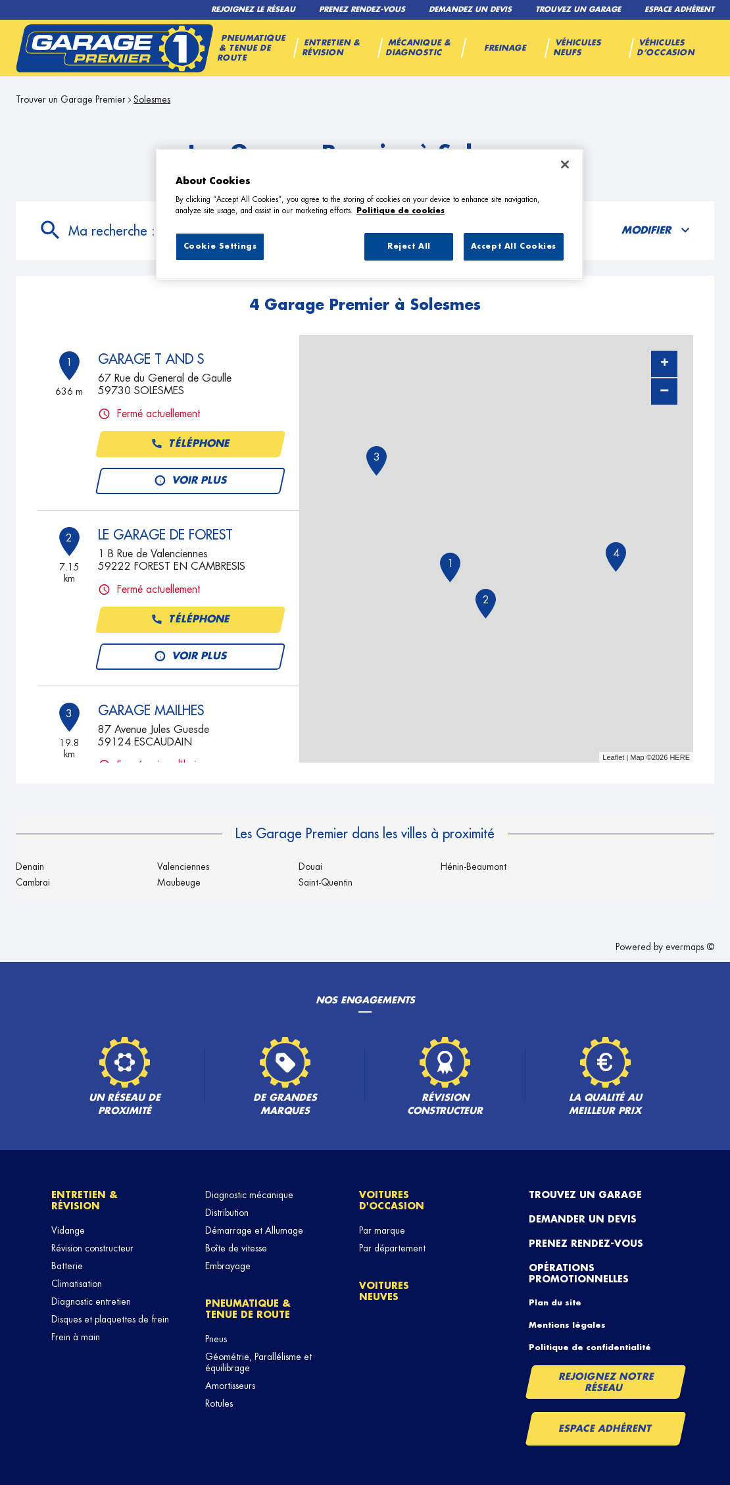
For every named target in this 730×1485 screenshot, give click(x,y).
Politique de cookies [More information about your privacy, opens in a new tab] (400, 210)
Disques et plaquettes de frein (110, 1319)
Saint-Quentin (326, 882)
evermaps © (690, 946)
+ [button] (664, 364)
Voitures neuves (384, 1291)
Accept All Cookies (513, 246)
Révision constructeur (92, 1248)
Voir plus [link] (190, 481)
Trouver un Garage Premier (71, 99)
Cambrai (33, 882)
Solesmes (152, 99)
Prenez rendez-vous (586, 1243)
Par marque (382, 1230)
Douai (310, 866)
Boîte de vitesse (236, 1248)
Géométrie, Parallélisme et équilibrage (258, 1362)
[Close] (564, 164)
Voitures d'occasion (391, 1200)
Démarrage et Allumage (254, 1230)
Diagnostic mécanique (249, 1194)
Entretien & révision (84, 1200)
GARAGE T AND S (151, 359)
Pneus (216, 1339)
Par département (392, 1248)
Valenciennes (183, 866)
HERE (679, 757)
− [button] (664, 391)
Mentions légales (567, 1325)
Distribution (227, 1212)
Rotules (219, 1403)
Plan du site (555, 1303)
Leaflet (613, 757)
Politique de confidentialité (590, 1347)
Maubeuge (179, 882)
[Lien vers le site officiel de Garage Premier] (114, 48)
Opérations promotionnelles (579, 1273)
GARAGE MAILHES (151, 710)
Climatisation (76, 1283)
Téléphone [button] (190, 444)
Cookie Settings (220, 246)
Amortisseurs (230, 1385)
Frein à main (75, 1337)
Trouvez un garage (585, 1194)
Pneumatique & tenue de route (248, 1309)
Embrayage (228, 1266)
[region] (369, 214)
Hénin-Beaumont (473, 866)
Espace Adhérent (605, 1428)
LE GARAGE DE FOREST (165, 534)
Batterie (67, 1266)
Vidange (68, 1230)
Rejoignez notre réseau (606, 1382)
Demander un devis (583, 1219)
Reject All (409, 246)
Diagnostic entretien (91, 1301)
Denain (30, 866)
